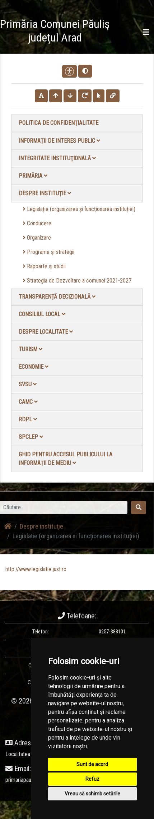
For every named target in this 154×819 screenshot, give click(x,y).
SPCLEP (31, 436)
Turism (30, 349)
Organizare (37, 237)
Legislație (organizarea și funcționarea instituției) (79, 209)
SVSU (28, 384)
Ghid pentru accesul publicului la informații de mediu (65, 458)
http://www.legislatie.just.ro (35, 569)
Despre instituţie (45, 193)
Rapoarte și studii (44, 266)
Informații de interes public (59, 140)
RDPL (28, 419)
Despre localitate (46, 331)
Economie (33, 366)
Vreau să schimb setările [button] (92, 793)
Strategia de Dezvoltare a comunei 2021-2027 (77, 280)
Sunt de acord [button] (92, 764)
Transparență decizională (57, 296)
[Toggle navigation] (146, 32)
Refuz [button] (92, 779)
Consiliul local (42, 314)
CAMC (28, 401)
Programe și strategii (48, 252)
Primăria (33, 175)
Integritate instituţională (57, 158)
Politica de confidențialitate (58, 122)
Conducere (37, 223)
